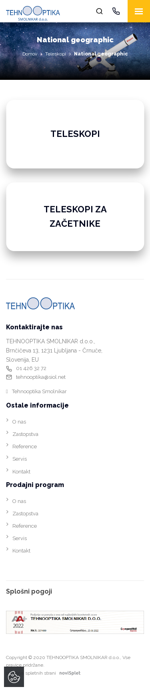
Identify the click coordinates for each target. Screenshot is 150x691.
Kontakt (21, 472)
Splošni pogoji (29, 591)
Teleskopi (55, 54)
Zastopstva (25, 434)
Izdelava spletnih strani (45, 673)
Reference (24, 446)
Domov (29, 54)
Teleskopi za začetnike (75, 216)
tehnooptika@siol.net (41, 377)
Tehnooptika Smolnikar (39, 391)
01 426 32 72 (31, 368)
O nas (19, 422)
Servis (19, 459)
